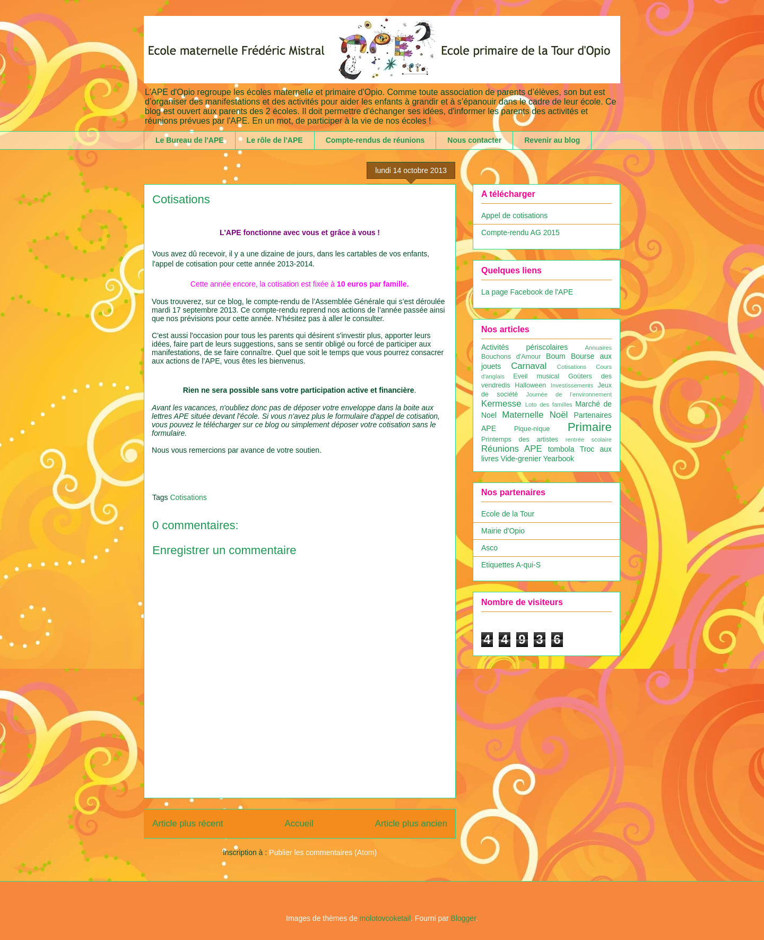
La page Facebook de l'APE (527, 292)
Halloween (530, 385)
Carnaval (528, 366)
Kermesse (501, 404)
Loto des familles (548, 404)
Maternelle (522, 415)
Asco (489, 548)
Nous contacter (474, 140)
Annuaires (598, 347)
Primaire (590, 427)
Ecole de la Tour (507, 514)
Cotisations (188, 497)
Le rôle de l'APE (275, 140)
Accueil (299, 823)
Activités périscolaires (524, 347)
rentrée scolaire (589, 439)
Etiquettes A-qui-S (511, 564)
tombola (561, 449)
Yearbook (558, 458)
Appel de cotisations (514, 215)
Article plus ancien (411, 823)
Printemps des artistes (519, 439)
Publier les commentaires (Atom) (323, 852)
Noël (559, 415)
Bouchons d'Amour (511, 356)
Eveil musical (536, 376)
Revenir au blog (552, 140)
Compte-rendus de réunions (375, 140)
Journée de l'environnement (569, 394)
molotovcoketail (385, 918)
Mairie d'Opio (503, 531)
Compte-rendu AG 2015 (520, 232)
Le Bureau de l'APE (189, 140)
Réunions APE (511, 449)
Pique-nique (532, 429)
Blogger (463, 918)
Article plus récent (187, 823)
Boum (556, 356)
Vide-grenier (521, 458)
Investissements (572, 385)
